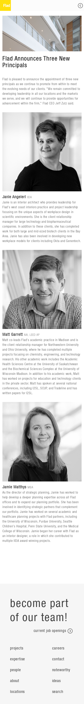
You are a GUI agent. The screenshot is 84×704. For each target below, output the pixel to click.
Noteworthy (61, 670)
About (14, 681)
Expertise (17, 659)
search (57, 692)
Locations (17, 692)
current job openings (53, 631)
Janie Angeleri (14, 197)
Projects (16, 648)
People (15, 670)
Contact (58, 659)
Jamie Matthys (14, 487)
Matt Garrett (12, 335)
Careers (58, 648)
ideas (56, 681)
